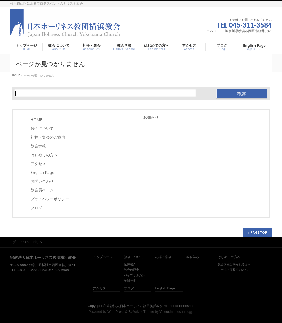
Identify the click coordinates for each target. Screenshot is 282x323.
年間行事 (130, 281)
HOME (36, 119)
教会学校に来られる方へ (234, 264)
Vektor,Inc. (167, 312)
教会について (42, 128)
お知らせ (151, 117)
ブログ (36, 207)
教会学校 (38, 146)
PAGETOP (259, 232)
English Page (42, 172)
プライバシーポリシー (50, 198)
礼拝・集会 (163, 257)
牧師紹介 (130, 264)
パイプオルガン (134, 275)
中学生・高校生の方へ (233, 270)
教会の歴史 (131, 270)
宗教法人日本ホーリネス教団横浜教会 (135, 306)
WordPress (115, 312)
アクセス (38, 163)
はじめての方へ (44, 154)
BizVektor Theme (141, 312)
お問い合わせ (42, 181)
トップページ (103, 257)
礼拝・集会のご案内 (48, 137)
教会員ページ (42, 190)
